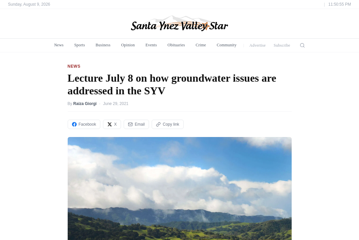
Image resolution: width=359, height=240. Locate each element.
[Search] (302, 45)
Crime (201, 45)
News (58, 45)
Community (227, 45)
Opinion (128, 45)
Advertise (257, 45)
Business (103, 45)
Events (151, 45)
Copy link (167, 124)
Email (136, 124)
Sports (79, 45)
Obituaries (176, 45)
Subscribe (282, 45)
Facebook (84, 124)
